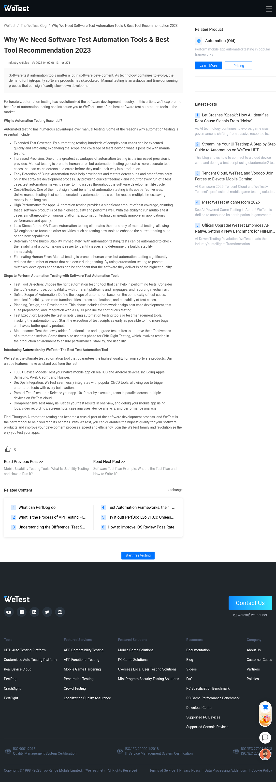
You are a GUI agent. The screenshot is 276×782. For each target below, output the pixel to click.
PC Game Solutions (132, 660)
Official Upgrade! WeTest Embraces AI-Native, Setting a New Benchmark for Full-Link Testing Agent (234, 228)
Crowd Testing (75, 688)
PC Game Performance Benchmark (213, 698)
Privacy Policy (189, 770)
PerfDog (10, 679)
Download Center (199, 708)
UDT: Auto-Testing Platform (25, 650)
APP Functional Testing (81, 660)
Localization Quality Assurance (87, 698)
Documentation (198, 650)
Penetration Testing (79, 679)
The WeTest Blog (33, 26)
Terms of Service (162, 770)
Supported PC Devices (203, 717)
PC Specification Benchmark (208, 688)
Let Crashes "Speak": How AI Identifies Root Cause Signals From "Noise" (232, 118)
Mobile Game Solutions (135, 650)
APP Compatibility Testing (84, 650)
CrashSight (12, 688)
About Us (254, 650)
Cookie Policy (261, 770)
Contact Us (250, 603)
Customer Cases (259, 660)
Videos (191, 669)
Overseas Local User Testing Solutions (147, 669)
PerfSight (11, 698)
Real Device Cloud (17, 669)
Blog (189, 660)
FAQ (189, 679)
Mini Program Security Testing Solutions (148, 679)
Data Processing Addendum (226, 770)
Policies (253, 679)
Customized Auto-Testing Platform (30, 660)
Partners (253, 669)
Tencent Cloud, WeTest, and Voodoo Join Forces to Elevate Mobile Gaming (234, 176)
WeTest (9, 26)
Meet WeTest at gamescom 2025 (227, 202)
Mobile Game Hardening (82, 669)
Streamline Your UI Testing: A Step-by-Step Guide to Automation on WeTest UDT (235, 147)
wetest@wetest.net (252, 615)
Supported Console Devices (207, 727)
